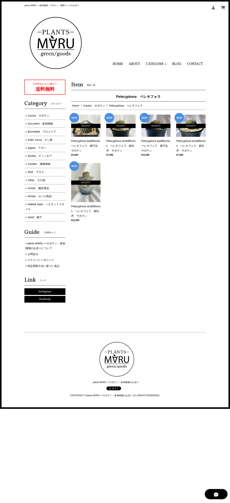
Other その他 (36, 180)
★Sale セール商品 (40, 196)
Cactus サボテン (94, 105)
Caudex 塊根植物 (39, 163)
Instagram (45, 291)
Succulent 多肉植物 (40, 123)
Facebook (45, 299)
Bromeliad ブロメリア (42, 131)
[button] (156, 64)
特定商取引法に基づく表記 (43, 265)
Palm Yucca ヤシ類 (40, 139)
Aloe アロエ (36, 171)
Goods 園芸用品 (38, 188)
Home (75, 105)
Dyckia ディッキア (40, 155)
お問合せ (32, 254)
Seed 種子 (35, 217)
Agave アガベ (37, 147)
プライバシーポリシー (40, 260)
